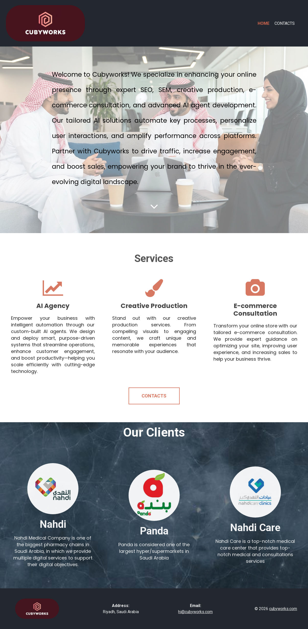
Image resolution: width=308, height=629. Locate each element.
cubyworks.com (283, 608)
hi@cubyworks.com (195, 611)
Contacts (285, 23)
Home (263, 23)
